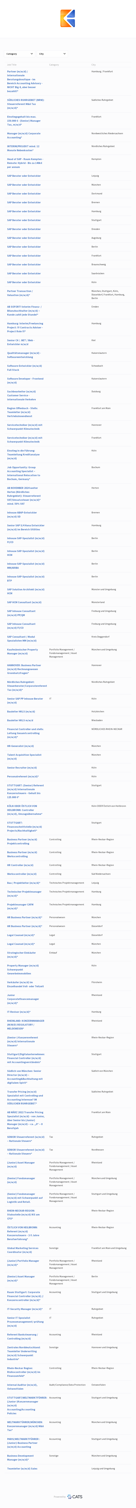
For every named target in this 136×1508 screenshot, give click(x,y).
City (52, 53)
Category (19, 53)
